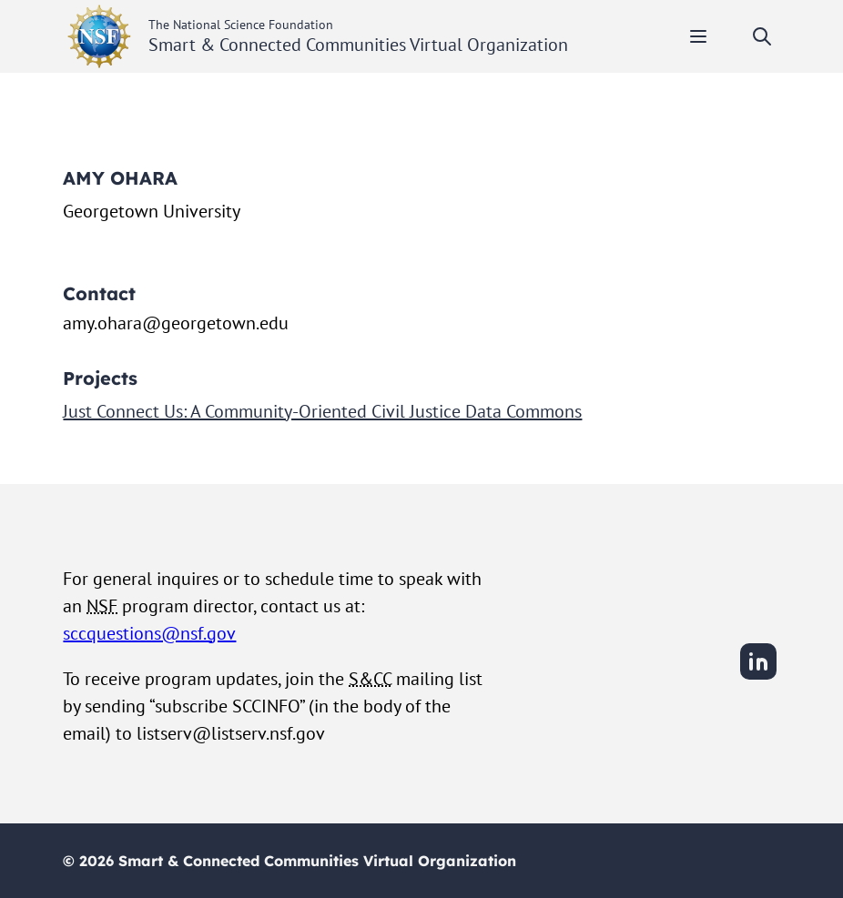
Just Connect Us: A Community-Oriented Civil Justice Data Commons (322, 411)
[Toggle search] (762, 36)
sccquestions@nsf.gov (149, 633)
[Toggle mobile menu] (698, 36)
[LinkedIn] (758, 677)
